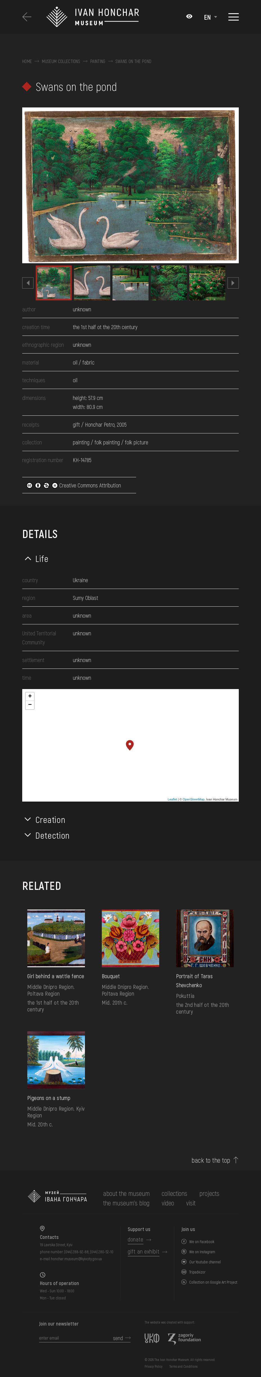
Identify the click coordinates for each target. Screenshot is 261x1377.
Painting (97, 61)
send (118, 1338)
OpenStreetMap (194, 799)
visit (190, 1203)
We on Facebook (201, 1241)
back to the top (211, 1160)
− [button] (30, 705)
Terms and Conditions (183, 1366)
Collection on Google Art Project (213, 1282)
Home (27, 61)
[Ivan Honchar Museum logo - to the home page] (93, 16)
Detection (52, 835)
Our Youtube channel (205, 1261)
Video (168, 1203)
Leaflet (172, 799)
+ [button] (30, 696)
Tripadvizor (197, 1272)
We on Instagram (202, 1251)
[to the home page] (57, 1198)
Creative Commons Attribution (73, 485)
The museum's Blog (126, 1203)
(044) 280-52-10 (101, 1251)
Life (42, 558)
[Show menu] (233, 17)
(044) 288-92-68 (76, 1251)
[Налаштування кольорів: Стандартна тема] (189, 17)
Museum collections (61, 61)
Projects (209, 1193)
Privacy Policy (154, 1366)
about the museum (126, 1193)
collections (174, 1193)
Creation (50, 819)
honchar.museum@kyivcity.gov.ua (76, 1258)
